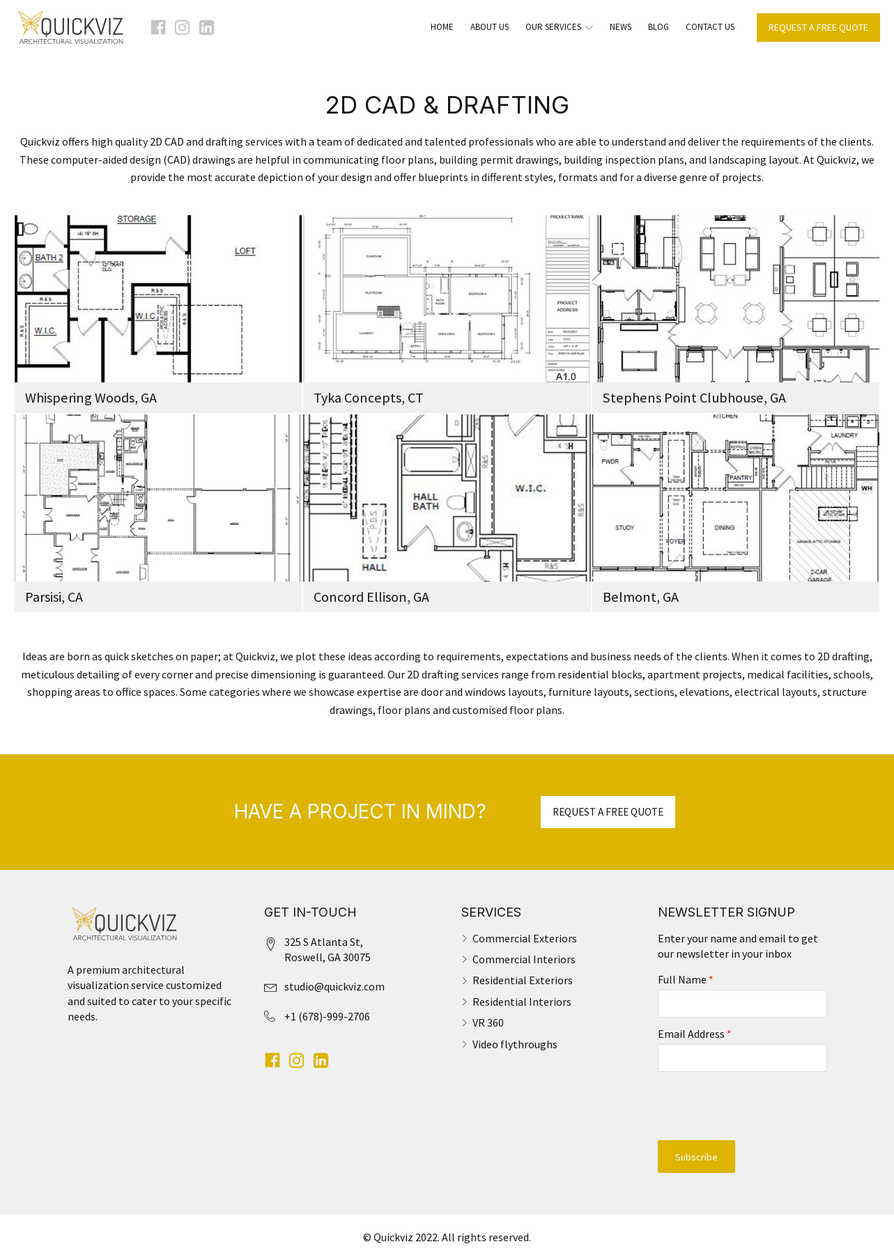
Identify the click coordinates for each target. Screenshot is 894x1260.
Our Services (559, 27)
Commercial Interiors (524, 959)
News (620, 27)
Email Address (695, 1034)
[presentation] (742, 1106)
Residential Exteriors (522, 980)
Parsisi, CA (54, 597)
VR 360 (488, 1022)
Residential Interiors (521, 1002)
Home (442, 27)
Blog (658, 27)
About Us (489, 27)
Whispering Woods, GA (91, 398)
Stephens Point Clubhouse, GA (694, 398)
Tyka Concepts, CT (369, 398)
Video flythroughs (514, 1044)
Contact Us (710, 27)
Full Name (686, 979)
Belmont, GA (641, 597)
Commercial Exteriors (524, 938)
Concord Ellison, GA (371, 597)
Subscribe (696, 1157)
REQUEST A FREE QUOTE (818, 27)
